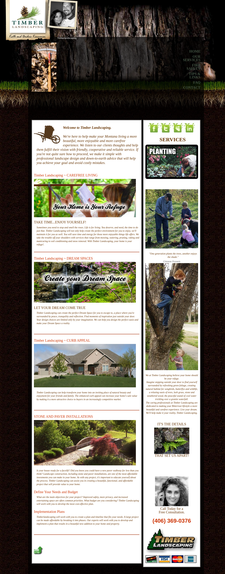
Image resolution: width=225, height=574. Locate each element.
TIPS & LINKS (194, 75)
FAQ (196, 82)
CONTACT (191, 87)
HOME (194, 51)
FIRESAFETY (193, 67)
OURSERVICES (191, 58)
